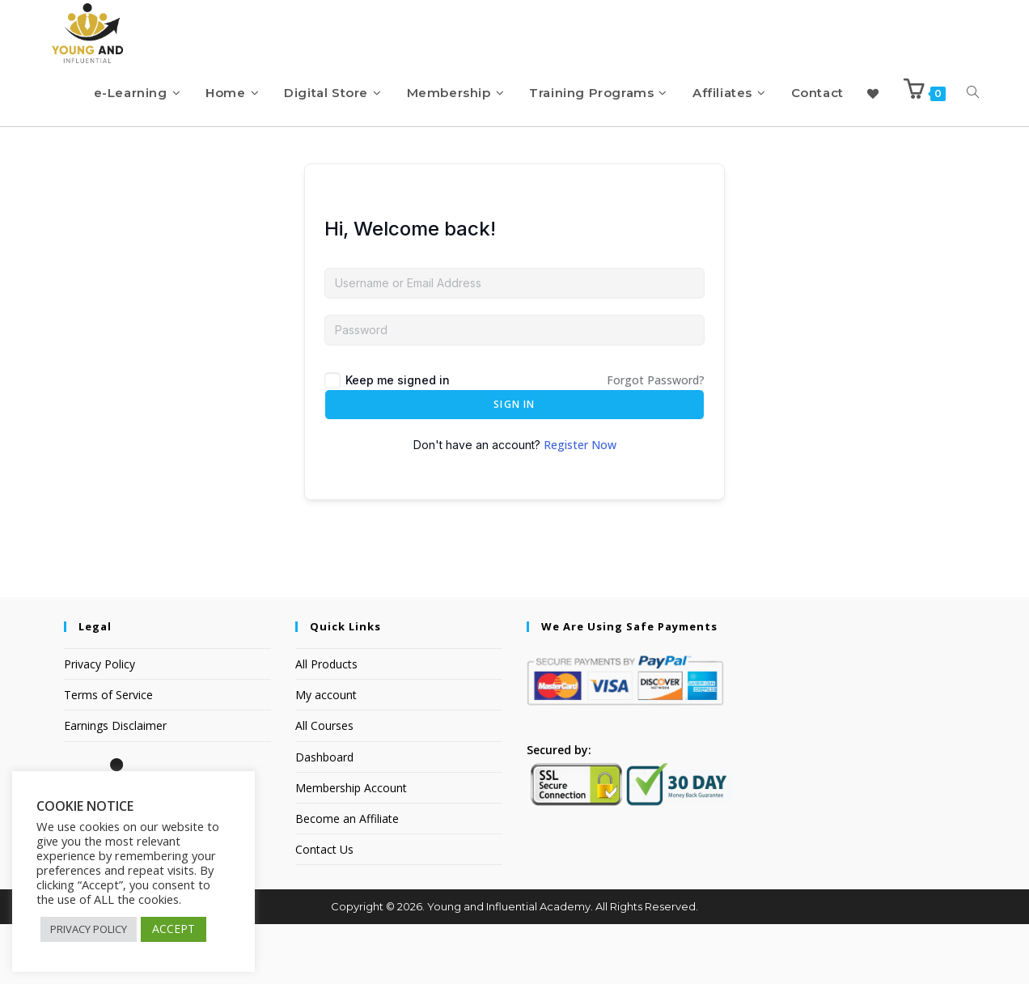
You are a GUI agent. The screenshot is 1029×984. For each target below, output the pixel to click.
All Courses (324, 785)
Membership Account (351, 847)
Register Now (580, 504)
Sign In (514, 464)
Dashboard (324, 817)
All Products (326, 724)
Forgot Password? (656, 439)
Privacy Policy (99, 724)
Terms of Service (108, 754)
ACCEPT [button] (173, 928)
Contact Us (324, 909)
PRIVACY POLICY (88, 929)
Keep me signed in (397, 440)
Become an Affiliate (347, 878)
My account (326, 754)
